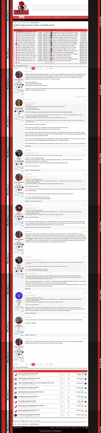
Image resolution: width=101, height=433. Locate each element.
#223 (86, 150)
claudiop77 (81, 379)
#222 (86, 99)
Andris (16, 27)
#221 (86, 71)
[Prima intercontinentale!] (15, 84)
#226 (86, 231)
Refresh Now (83, 62)
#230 (86, 338)
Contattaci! (52, 427)
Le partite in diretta (37, 17)
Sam (83, 393)
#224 (86, 174)
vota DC (19, 300)
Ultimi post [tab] (54, 30)
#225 (86, 205)
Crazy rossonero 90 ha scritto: (32, 260)
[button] (30, 17)
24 (36, 68)
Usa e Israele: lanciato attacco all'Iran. (27, 401)
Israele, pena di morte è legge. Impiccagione (28, 387)
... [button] (23, 68)
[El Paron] (22, 84)
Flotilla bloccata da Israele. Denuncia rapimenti (29, 378)
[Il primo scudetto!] (20, 84)
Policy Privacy (75, 427)
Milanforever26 (81, 375)
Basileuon (82, 388)
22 (29, 68)
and (34, 201)
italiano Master (18, 427)
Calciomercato (47, 17)
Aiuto (80, 427)
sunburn (19, 158)
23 (33, 68)
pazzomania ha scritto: (31, 102)
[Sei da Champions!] (16, 87)
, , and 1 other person (39, 227)
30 (46, 68)
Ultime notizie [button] (17, 30)
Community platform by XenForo (50, 430)
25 (40, 68)
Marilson (19, 213)
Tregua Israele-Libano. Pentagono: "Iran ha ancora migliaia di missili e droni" (36, 382)
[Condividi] (83, 72)
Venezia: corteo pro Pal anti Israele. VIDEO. (28, 373)
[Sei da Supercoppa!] (21, 87)
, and (34, 170)
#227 (86, 257)
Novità (27, 17)
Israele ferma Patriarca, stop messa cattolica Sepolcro (31, 391)
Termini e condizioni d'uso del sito (63, 427)
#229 (86, 317)
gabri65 (19, 325)
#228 (86, 292)
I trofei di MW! (57, 17)
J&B (83, 416)
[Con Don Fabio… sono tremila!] (19, 87)
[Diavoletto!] (18, 84)
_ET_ (83, 407)
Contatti (65, 17)
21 (26, 68)
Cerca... (23, 20)
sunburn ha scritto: (30, 177)
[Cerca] (85, 17)
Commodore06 (19, 108)
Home (16, 17)
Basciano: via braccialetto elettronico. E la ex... (29, 410)
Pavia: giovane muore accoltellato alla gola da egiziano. (31, 405)
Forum (21, 17)
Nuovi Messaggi (17, 20)
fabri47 (82, 398)
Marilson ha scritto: (30, 273)
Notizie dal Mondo (32, 375)
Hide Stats (16, 62)
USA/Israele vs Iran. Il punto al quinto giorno (28, 396)
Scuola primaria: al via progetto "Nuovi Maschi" (29, 414)
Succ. (51, 68)
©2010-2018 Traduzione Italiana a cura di (50, 431)
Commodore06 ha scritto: (31, 153)
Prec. (16, 68)
